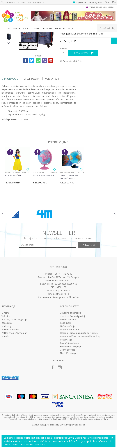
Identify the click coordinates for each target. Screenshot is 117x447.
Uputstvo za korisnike (70, 349)
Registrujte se (95, 2)
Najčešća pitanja (68, 390)
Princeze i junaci (13, 206)
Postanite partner (10, 366)
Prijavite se (92, 281)
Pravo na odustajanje (70, 383)
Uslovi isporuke (67, 386)
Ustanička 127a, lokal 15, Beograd (62, 313)
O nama (5, 349)
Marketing (6, 363)
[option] (8, 54)
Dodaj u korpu (81, 87)
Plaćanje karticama (69, 366)
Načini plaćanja (67, 363)
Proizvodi (15, 34)
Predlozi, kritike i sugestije (14, 356)
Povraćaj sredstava (69, 380)
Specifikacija (31, 112)
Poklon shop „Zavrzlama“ (14, 370)
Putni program (28, 34)
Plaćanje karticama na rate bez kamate (79, 370)
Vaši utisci (6, 353)
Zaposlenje (7, 359)
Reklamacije (66, 376)
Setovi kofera (42, 34)
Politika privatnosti (69, 356)
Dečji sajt (5, 34)
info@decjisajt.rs (63, 317)
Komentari (52, 112)
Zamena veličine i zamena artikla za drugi (80, 373)
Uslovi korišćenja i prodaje (73, 353)
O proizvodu (10, 112)
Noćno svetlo (39, 206)
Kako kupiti (65, 359)
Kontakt (5, 373)
